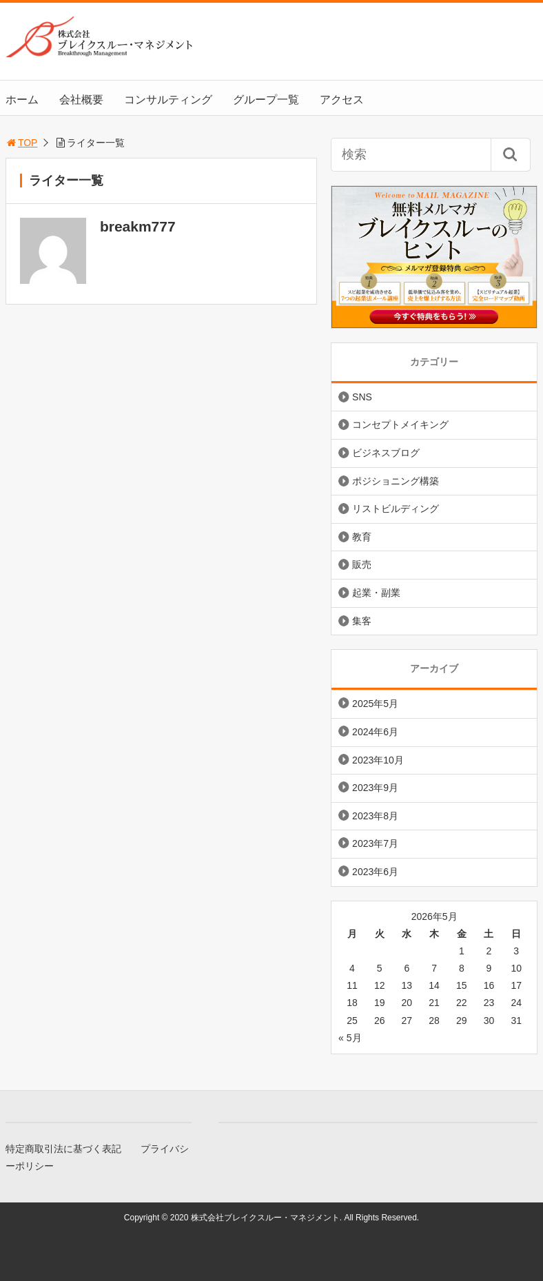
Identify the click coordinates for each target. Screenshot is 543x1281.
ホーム (22, 99)
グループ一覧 (266, 99)
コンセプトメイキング (400, 424)
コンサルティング (168, 99)
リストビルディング (395, 508)
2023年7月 (375, 843)
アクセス (342, 99)
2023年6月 (375, 871)
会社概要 (81, 99)
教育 (361, 536)
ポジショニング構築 (395, 480)
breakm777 (138, 226)
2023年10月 (378, 760)
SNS (362, 396)
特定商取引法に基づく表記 (63, 1148)
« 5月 (349, 1037)
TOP (22, 142)
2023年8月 (375, 815)
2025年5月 (375, 703)
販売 (361, 564)
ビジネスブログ (386, 452)
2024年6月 (375, 731)
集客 (361, 620)
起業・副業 (376, 592)
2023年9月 (375, 787)
